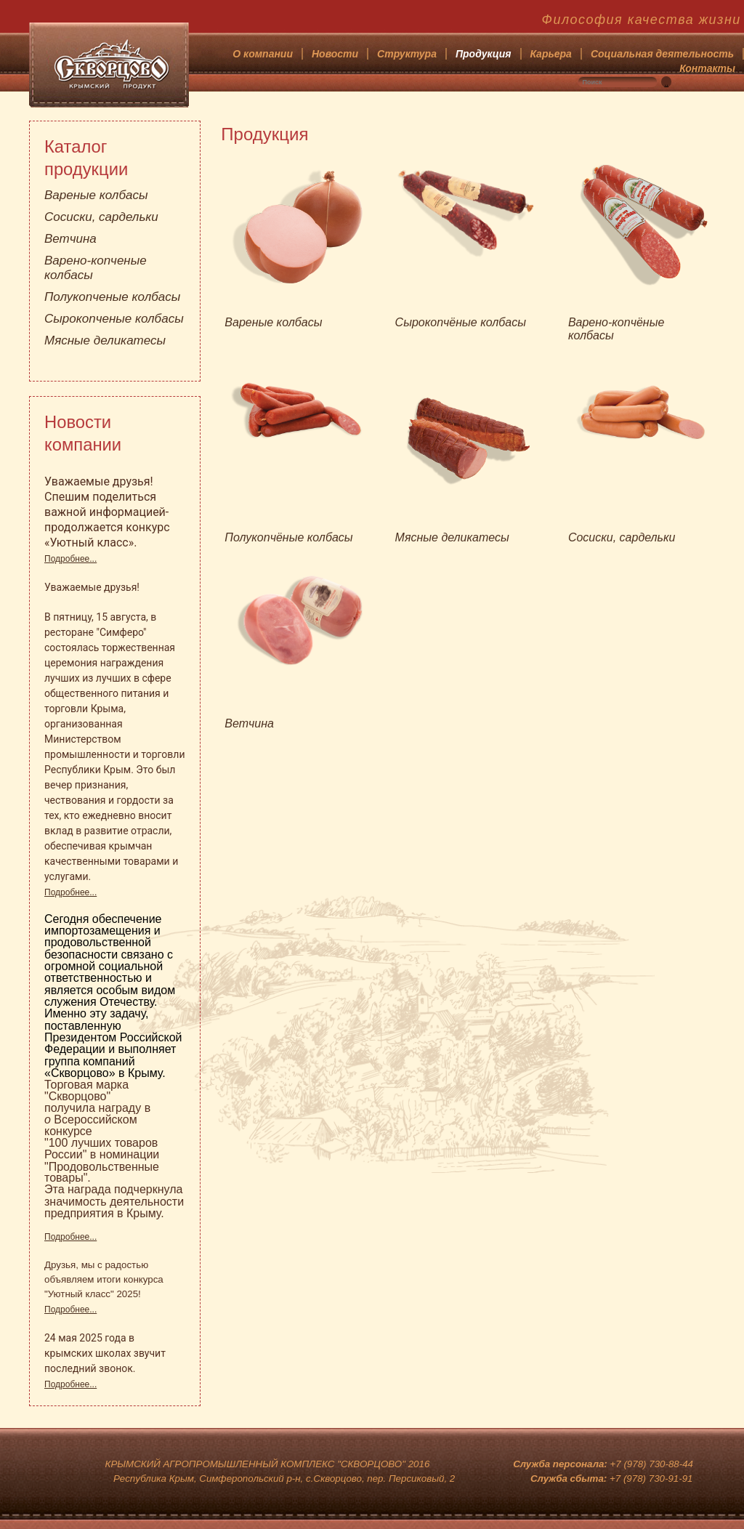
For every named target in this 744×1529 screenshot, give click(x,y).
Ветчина (70, 239)
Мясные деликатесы (105, 340)
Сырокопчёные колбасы (460, 322)
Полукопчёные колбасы (288, 537)
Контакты (707, 68)
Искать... (671, 76)
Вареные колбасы (95, 195)
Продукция (484, 54)
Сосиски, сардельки (101, 217)
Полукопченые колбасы (112, 297)
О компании (262, 54)
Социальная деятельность (662, 54)
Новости (335, 54)
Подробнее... (70, 559)
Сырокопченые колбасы (114, 319)
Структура (407, 54)
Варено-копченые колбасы (95, 268)
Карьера (551, 54)
